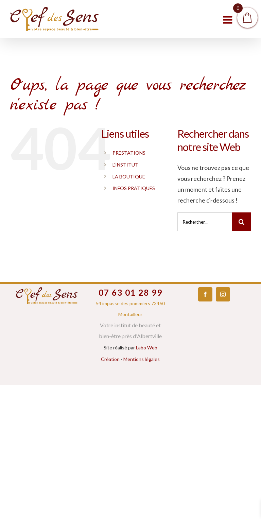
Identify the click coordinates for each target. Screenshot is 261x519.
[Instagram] (223, 294)
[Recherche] (241, 221)
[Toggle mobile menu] (228, 19)
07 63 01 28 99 (130, 292)
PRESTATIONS (128, 153)
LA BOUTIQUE (128, 176)
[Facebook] (205, 294)
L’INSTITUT (125, 165)
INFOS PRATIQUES (133, 188)
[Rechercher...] (204, 221)
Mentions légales (141, 359)
